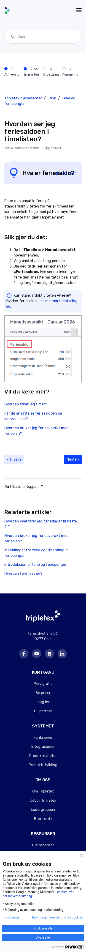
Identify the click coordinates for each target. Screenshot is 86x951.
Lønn (52, 98)
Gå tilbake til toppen (24, 486)
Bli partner (43, 711)
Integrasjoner (43, 746)
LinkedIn (62, 653)
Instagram (49, 653)
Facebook (23, 653)
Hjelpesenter (43, 845)
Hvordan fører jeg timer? (25, 404)
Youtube (36, 653)
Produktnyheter (43, 756)
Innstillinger (11, 917)
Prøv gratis (43, 683)
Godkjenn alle (43, 928)
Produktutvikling (43, 765)
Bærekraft (43, 819)
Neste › (73, 459)
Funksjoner (43, 737)
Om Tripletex (43, 791)
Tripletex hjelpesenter (23, 98)
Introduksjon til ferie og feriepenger (35, 564)
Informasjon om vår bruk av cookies (57, 917)
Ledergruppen (43, 809)
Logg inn (43, 702)
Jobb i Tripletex (43, 800)
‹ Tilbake (14, 459)
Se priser (43, 693)
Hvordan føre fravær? (23, 573)
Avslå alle (43, 937)
